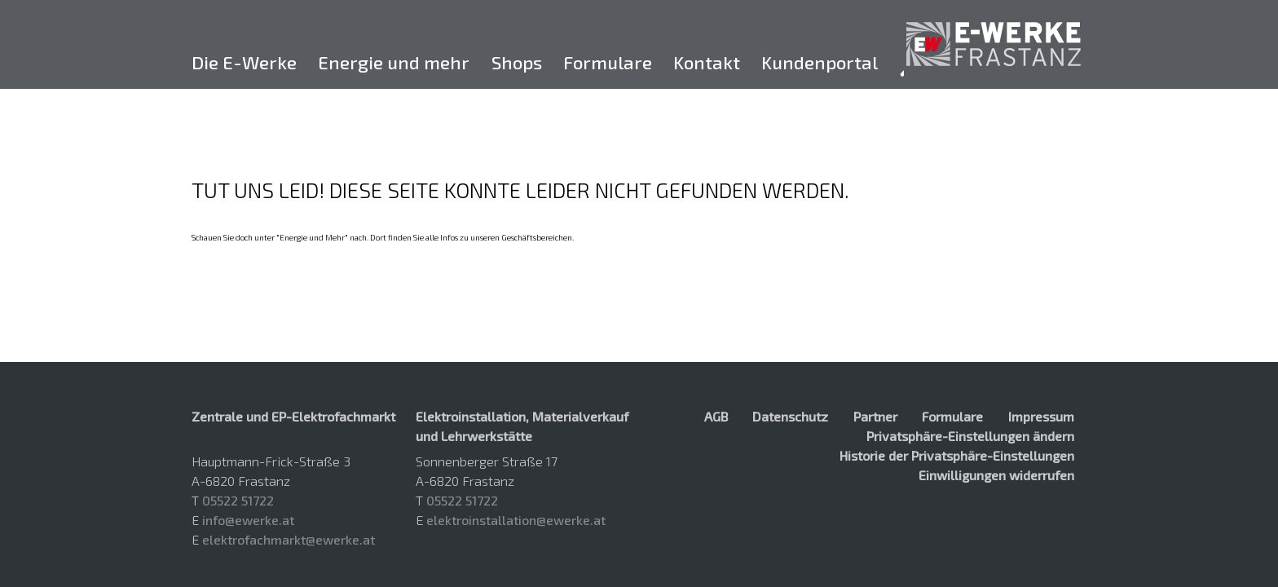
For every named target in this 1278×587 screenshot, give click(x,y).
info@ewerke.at (248, 519)
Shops (516, 62)
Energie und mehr (393, 62)
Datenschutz (790, 416)
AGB (716, 416)
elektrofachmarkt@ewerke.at (288, 539)
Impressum (1041, 416)
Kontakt (706, 62)
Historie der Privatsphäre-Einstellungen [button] (957, 455)
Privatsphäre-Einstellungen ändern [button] (970, 436)
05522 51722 (238, 500)
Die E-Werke (244, 62)
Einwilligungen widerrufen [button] (996, 475)
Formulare (607, 62)
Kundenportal (819, 62)
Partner (875, 416)
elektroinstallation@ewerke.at (516, 519)
